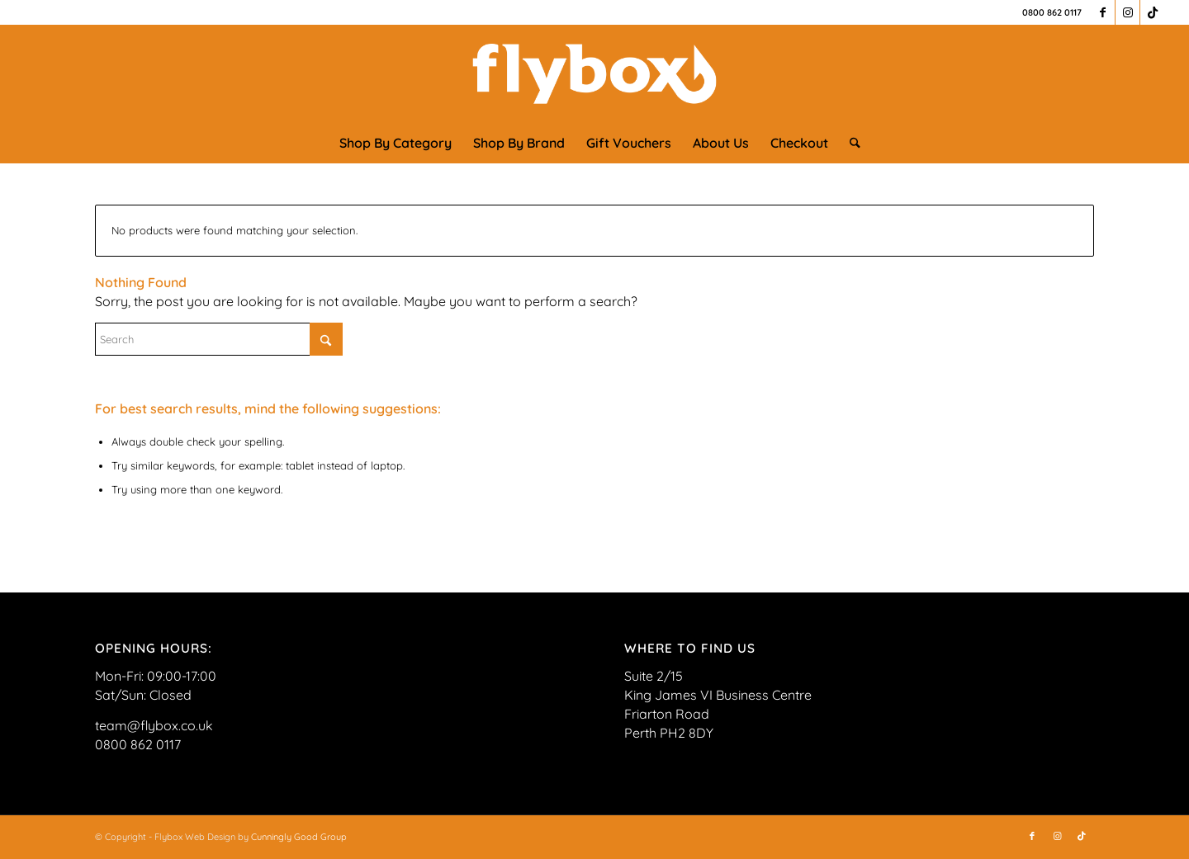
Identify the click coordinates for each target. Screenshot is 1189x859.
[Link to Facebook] (1103, 12)
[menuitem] (395, 142)
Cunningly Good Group (299, 836)
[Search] (849, 142)
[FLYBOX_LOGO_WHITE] (594, 73)
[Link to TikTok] (1152, 12)
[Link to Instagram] (1127, 12)
